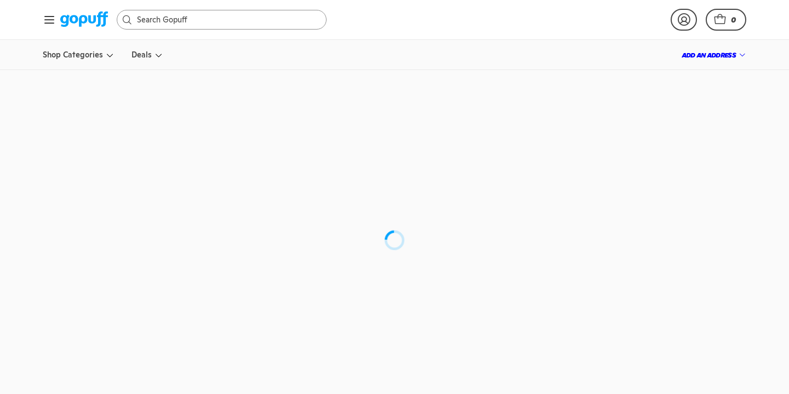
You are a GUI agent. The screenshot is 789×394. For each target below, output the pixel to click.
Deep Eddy (444, 170)
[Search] (227, 20)
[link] (84, 19)
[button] (726, 20)
